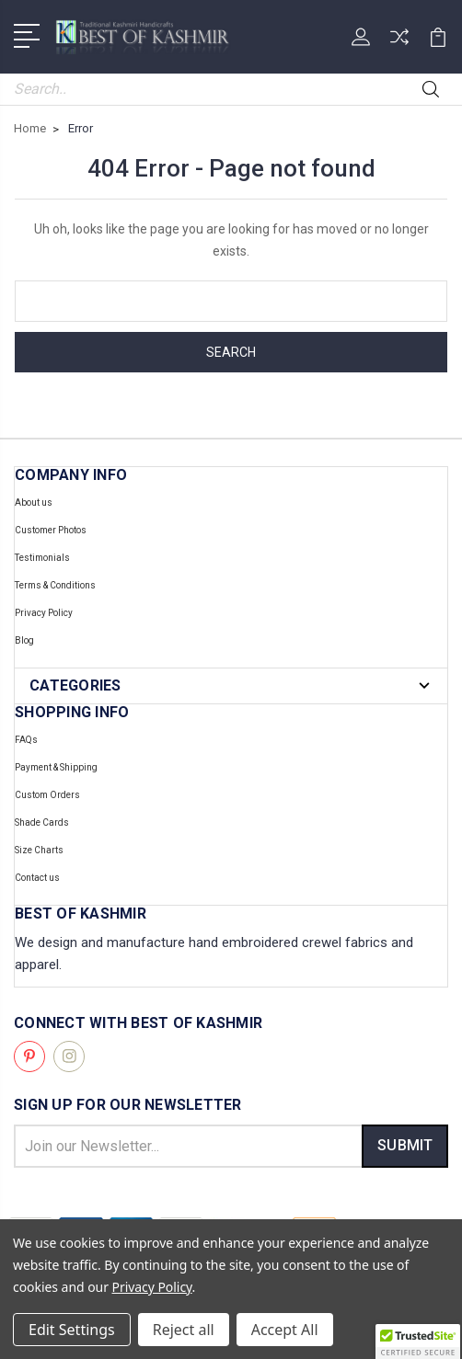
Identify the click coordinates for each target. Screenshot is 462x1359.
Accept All (284, 1329)
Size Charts (39, 850)
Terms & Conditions (55, 585)
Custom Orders (47, 795)
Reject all (183, 1329)
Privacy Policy (44, 613)
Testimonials (42, 558)
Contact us (37, 878)
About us (33, 502)
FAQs (26, 740)
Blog (24, 640)
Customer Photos (51, 530)
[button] (417, 1341)
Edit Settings (72, 1329)
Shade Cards (42, 822)
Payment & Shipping (56, 767)
